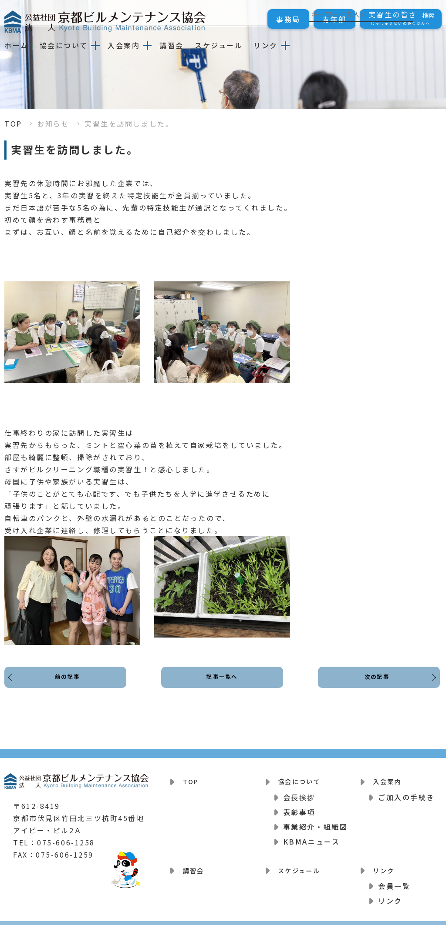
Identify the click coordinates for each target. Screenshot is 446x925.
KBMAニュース (311, 837)
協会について (64, 45)
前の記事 (70, 684)
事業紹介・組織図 (315, 822)
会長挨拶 (299, 793)
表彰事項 (299, 807)
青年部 (334, 19)
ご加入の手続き (406, 793)
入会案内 (124, 45)
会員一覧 (394, 877)
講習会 (171, 45)
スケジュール (219, 45)
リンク (265, 45)
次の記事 (374, 684)
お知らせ (53, 123)
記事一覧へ (222, 684)
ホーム (16, 45)
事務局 (288, 19)
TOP (13, 123)
